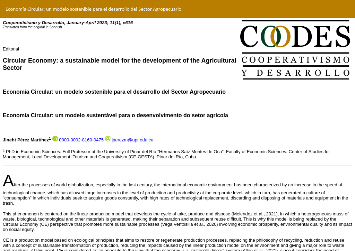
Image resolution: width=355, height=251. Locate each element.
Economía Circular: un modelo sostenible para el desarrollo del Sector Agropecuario (93, 9)
